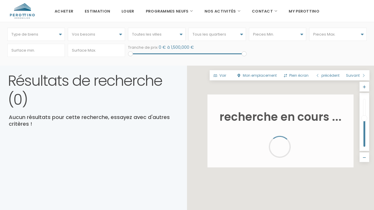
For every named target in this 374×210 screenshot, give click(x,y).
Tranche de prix (142, 47)
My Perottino (304, 11)
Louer (128, 11)
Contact (262, 11)
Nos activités (220, 11)
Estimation (97, 11)
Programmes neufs (167, 11)
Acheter (64, 11)
